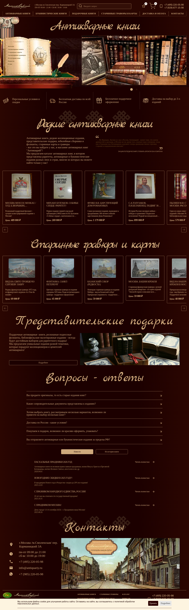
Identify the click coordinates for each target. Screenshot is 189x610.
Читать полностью (145, 463)
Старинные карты (15, 52)
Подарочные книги (84, 13)
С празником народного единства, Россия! (60, 493)
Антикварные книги (17, 13)
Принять (153, 603)
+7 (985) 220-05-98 (31, 575)
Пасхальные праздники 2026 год (53, 463)
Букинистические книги (51, 13)
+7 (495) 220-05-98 (174, 5)
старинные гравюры (109, 594)
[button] (131, 89)
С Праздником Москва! (47, 506)
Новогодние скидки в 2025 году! (53, 479)
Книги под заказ (107, 598)
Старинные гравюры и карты (119, 13)
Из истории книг (14, 58)
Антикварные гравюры (17, 55)
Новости (11, 61)
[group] (22, 199)
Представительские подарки (94, 323)
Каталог (11, 46)
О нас (10, 64)
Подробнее (43, 364)
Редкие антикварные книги (94, 125)
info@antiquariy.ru (30, 569)
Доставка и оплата (154, 13)
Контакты (177, 13)
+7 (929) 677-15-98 (174, 8)
